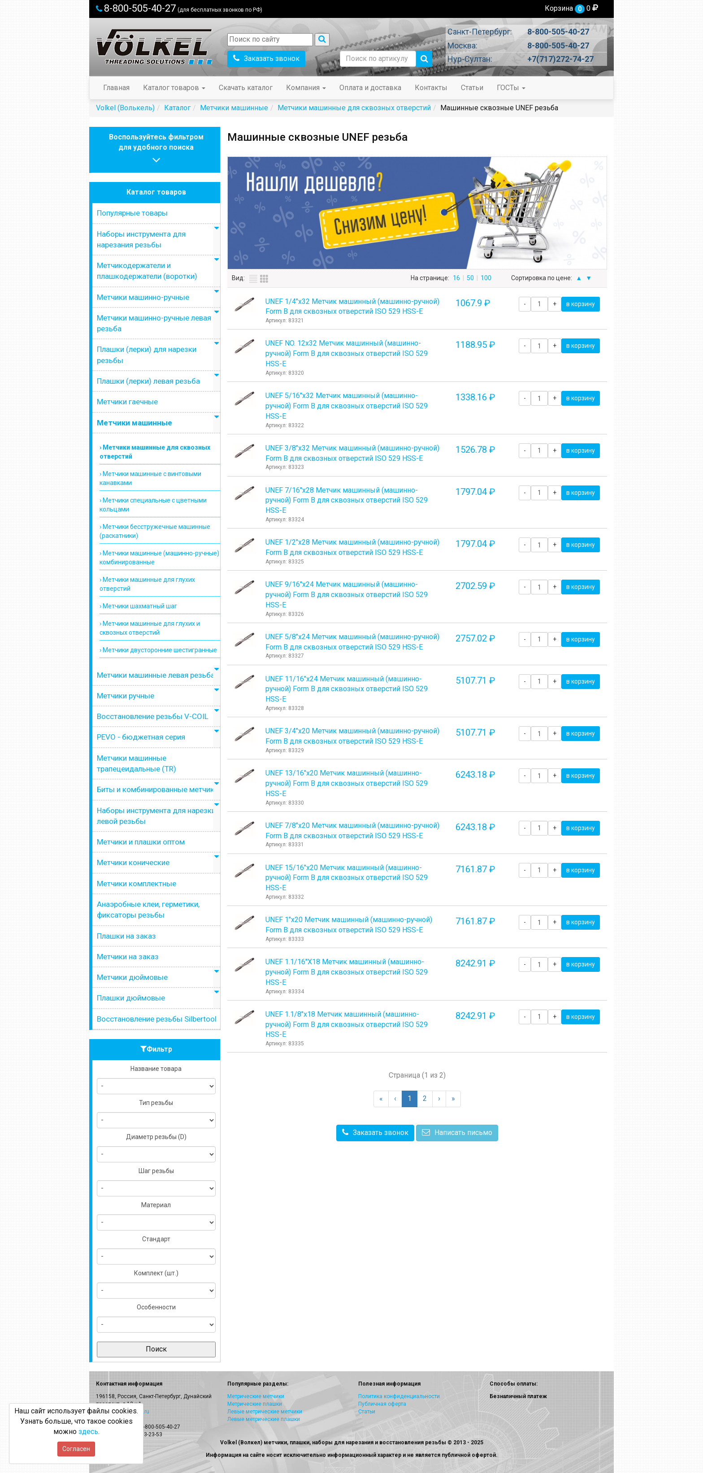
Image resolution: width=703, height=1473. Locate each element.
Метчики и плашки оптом (141, 841)
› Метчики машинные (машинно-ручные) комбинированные (159, 558)
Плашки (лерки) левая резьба (148, 381)
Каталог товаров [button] (174, 87)
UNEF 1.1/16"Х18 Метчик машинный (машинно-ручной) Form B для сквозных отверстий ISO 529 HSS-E (346, 972)
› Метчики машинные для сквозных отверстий (155, 452)
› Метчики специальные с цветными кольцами (153, 505)
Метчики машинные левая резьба (156, 675)
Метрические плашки (254, 1404)
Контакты (431, 87)
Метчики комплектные (136, 883)
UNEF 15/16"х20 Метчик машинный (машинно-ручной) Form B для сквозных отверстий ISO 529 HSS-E (346, 877)
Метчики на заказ (128, 956)
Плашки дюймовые (131, 997)
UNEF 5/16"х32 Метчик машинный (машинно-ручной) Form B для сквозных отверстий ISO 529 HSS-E (346, 405)
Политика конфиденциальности (399, 1396)
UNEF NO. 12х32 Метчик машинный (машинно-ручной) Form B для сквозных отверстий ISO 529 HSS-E (346, 353)
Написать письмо (457, 1132)
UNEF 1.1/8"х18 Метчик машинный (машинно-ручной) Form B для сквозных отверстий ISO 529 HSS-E (346, 1024)
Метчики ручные (125, 695)
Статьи (472, 87)
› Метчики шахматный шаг (138, 606)
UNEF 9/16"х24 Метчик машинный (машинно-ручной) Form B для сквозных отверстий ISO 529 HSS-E (346, 594)
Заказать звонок (266, 58)
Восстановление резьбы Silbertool (157, 1018)
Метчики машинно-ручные (143, 297)
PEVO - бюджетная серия (141, 736)
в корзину (580, 304)
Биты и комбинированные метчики (157, 789)
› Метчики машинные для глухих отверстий (147, 584)
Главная (116, 87)
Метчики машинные (134, 422)
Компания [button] (306, 87)
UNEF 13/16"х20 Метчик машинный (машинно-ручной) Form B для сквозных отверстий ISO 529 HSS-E (346, 783)
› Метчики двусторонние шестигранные (158, 650)
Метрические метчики (255, 1396)
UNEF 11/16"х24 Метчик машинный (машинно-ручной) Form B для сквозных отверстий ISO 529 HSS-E (346, 689)
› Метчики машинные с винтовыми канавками (150, 478)
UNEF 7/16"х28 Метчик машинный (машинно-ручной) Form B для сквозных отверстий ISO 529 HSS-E (346, 500)
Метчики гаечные (127, 401)
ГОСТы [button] (511, 87)
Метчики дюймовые (132, 977)
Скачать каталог (246, 87)
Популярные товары (132, 212)
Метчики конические (133, 862)
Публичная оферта (382, 1404)
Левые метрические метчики (264, 1411)
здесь (88, 1431)
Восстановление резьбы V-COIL (152, 716)
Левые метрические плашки (263, 1419)
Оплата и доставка (370, 87)
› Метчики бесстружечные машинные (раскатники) (155, 531)
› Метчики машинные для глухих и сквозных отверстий (150, 628)
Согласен (76, 1448)
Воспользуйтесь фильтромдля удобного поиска (156, 149)
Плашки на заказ (126, 935)
